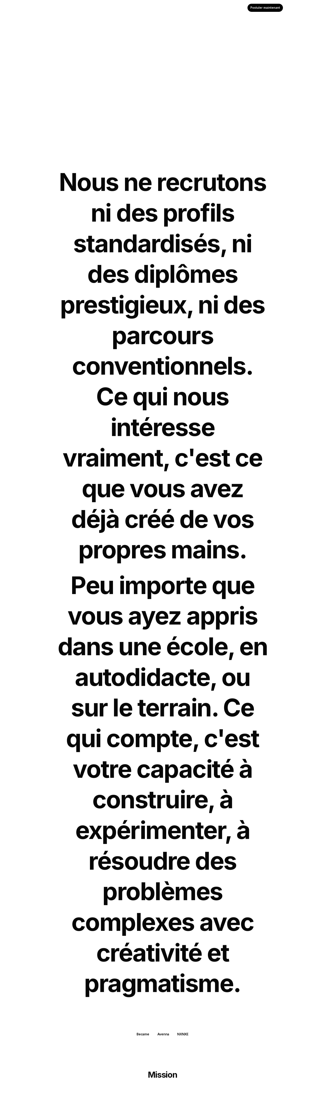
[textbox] (162, 8)
